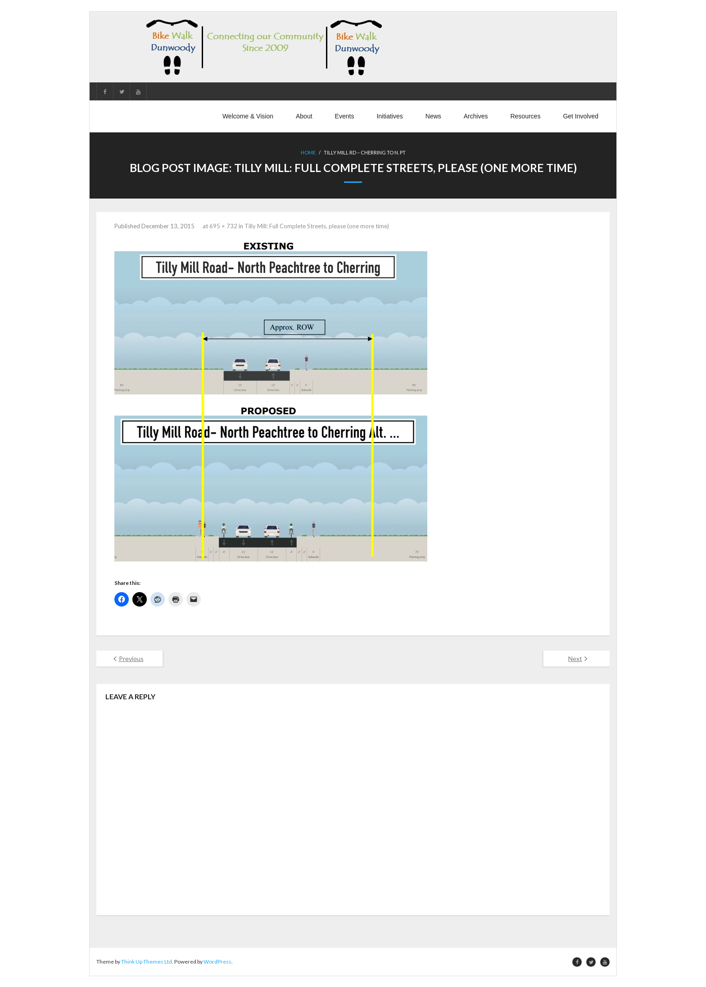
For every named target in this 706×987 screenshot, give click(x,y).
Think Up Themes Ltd (146, 961)
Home (308, 152)
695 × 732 (223, 225)
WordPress (217, 961)
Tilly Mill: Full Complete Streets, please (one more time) (316, 225)
